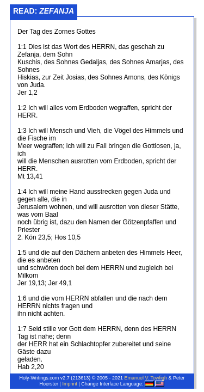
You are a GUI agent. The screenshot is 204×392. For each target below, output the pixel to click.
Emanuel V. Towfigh (145, 378)
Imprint (69, 384)
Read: (43, 11)
